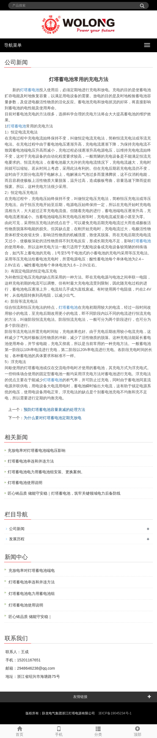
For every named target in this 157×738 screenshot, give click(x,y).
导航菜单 (13, 45)
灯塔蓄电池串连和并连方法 (31, 461)
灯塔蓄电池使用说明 (25, 482)
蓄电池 (16, 126)
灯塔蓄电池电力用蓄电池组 (32, 593)
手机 (59, 731)
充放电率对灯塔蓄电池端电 (32, 570)
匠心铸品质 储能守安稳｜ (30, 616)
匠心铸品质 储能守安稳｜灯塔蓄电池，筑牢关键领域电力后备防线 (64, 493)
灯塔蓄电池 (29, 90)
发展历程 (16, 539)
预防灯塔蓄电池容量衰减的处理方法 (54, 409)
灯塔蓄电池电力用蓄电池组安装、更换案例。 (46, 472)
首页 (19, 731)
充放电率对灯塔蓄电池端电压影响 (36, 450)
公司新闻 (16, 529)
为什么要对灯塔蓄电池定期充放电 (52, 418)
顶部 (137, 731)
